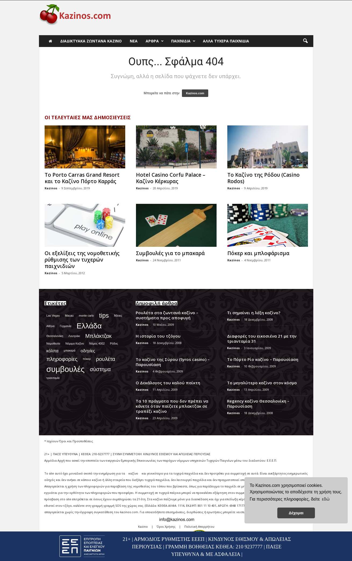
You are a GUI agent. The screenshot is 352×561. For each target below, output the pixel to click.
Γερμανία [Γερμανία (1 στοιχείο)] (65, 326)
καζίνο (133, 473)
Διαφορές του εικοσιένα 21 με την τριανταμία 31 (261, 338)
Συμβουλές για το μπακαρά (170, 253)
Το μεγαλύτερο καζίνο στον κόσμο (262, 382)
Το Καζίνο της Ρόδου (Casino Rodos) (263, 178)
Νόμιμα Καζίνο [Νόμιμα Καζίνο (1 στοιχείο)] (75, 343)
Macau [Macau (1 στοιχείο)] (69, 315)
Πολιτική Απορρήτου (199, 526)
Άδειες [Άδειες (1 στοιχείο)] (118, 315)
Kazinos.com (195, 93)
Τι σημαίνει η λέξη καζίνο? (253, 312)
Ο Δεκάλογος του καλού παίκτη (168, 382)
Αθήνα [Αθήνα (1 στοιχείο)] (50, 326)
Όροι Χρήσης (166, 526)
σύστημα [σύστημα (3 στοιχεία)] (100, 369)
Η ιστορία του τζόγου (158, 336)
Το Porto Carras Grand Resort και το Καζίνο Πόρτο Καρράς (82, 178)
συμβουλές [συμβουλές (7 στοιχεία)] (65, 369)
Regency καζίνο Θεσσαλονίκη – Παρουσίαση (258, 403)
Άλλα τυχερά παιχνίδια (226, 41)
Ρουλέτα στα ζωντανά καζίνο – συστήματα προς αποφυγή (167, 315)
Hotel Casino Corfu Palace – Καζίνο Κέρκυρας (170, 178)
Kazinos (51, 188)
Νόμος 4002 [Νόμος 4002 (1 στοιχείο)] (97, 343)
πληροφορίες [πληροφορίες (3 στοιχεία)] (62, 359)
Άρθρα (155, 41)
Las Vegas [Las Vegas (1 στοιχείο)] (53, 315)
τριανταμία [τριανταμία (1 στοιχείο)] (53, 377)
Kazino (143, 526)
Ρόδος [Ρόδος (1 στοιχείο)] (114, 343)
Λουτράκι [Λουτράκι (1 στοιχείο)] (74, 336)
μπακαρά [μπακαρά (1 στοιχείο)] (69, 350)
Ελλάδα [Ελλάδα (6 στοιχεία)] (89, 326)
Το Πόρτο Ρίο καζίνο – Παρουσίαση (262, 359)
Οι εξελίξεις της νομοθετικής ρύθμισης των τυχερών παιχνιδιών (82, 260)
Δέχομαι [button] (296, 513)
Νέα (134, 41)
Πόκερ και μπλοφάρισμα (258, 253)
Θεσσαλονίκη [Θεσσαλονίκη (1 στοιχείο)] (54, 336)
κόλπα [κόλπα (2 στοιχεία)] (52, 350)
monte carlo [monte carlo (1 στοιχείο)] (86, 315)
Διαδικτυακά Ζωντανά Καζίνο (91, 41)
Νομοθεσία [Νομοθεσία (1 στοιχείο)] (53, 343)
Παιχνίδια (183, 41)
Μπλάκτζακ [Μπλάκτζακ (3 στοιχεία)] (98, 336)
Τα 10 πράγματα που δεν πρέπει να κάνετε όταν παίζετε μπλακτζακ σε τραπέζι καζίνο (172, 406)
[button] (305, 41)
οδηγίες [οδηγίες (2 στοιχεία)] (88, 350)
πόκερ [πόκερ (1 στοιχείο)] (87, 358)
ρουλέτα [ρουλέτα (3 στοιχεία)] (105, 359)
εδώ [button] (326, 499)
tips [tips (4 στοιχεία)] (104, 315)
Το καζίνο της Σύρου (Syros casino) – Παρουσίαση (173, 362)
